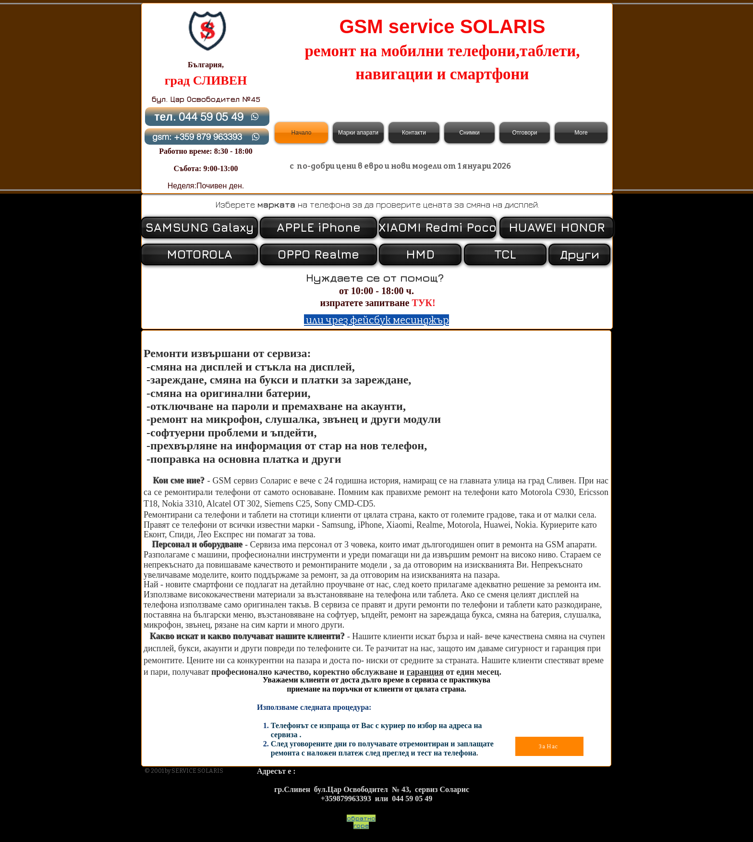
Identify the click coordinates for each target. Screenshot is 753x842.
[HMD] (420, 254)
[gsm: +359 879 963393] (207, 136)
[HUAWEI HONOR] (556, 227)
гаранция (425, 672)
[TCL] (505, 254)
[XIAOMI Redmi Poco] (437, 227)
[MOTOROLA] (199, 254)
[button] (578, 254)
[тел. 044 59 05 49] (207, 116)
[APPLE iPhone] (318, 227)
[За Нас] (549, 746)
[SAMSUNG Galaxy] (199, 227)
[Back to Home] (207, 30)
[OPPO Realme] (318, 254)
